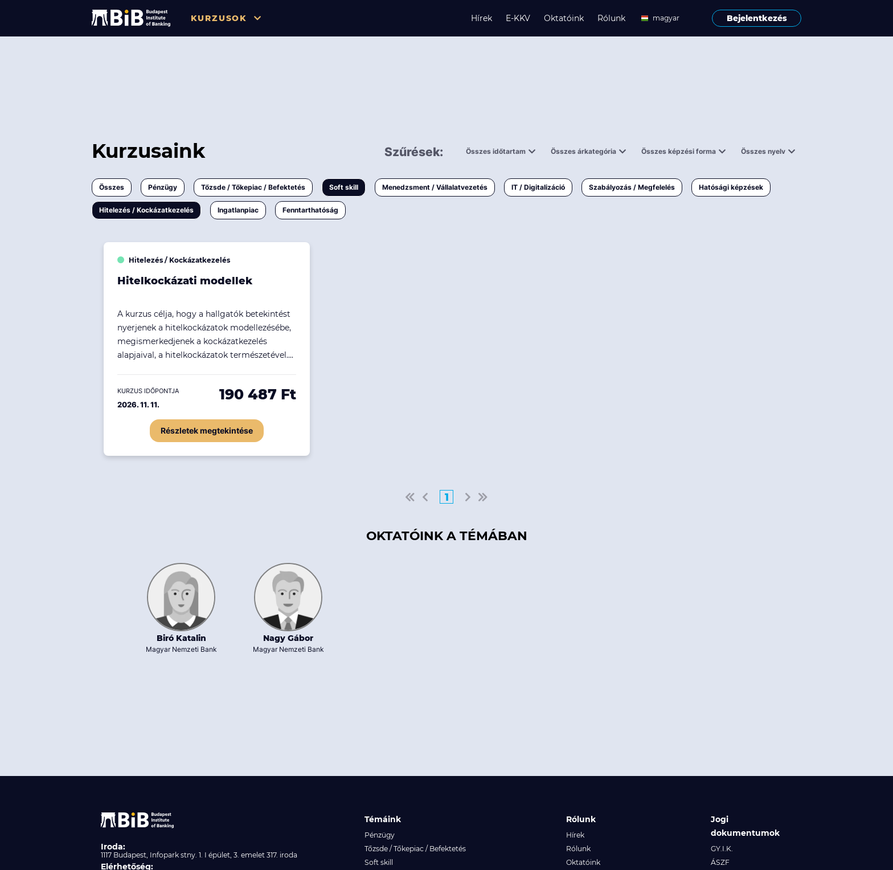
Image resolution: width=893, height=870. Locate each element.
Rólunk (611, 18)
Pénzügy (162, 187)
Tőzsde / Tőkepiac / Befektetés (253, 187)
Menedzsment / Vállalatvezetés (435, 187)
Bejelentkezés (757, 18)
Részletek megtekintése (207, 430)
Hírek (481, 18)
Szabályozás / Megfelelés (632, 187)
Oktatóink (564, 18)
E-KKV (518, 18)
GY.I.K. (722, 848)
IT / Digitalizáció (538, 187)
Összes (111, 187)
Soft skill (343, 187)
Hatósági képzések (731, 187)
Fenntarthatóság (310, 210)
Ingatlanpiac (238, 210)
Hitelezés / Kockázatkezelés (146, 210)
